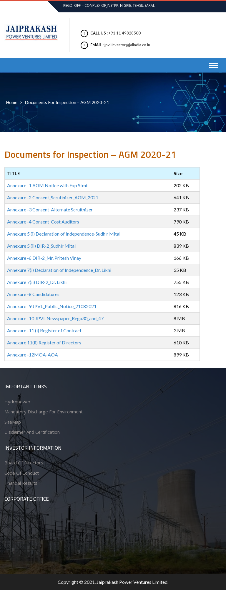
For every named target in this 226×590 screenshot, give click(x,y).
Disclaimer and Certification (32, 432)
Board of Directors (23, 463)
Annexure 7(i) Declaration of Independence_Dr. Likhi (59, 270)
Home (11, 102)
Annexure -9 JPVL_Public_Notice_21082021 (52, 306)
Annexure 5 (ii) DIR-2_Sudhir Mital (41, 246)
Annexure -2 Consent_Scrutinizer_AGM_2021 (52, 197)
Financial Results (20, 483)
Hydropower (17, 402)
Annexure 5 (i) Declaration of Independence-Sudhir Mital (63, 233)
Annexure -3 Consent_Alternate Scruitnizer (50, 209)
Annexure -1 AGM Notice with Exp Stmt (47, 185)
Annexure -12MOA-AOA (32, 354)
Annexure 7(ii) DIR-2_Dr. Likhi (37, 282)
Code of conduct (21, 473)
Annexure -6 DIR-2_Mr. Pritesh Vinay (44, 258)
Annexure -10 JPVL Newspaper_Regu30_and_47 (55, 318)
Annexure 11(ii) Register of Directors (44, 342)
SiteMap (12, 422)
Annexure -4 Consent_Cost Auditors (43, 221)
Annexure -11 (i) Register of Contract (44, 330)
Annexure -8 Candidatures (33, 294)
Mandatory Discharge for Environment (43, 412)
